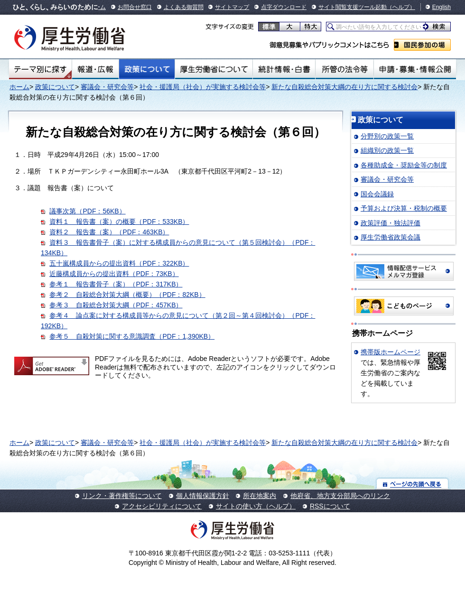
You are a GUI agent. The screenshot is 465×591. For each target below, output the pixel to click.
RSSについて (330, 506)
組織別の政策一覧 (387, 150)
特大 (310, 26)
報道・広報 (95, 69)
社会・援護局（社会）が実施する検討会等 (203, 87)
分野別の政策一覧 (387, 136)
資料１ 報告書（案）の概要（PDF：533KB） (119, 221)
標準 (269, 26)
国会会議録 (377, 194)
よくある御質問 (184, 7)
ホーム (19, 87)
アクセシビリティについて (162, 506)
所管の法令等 (344, 69)
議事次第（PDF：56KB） (87, 211)
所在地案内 (259, 495)
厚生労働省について (214, 69)
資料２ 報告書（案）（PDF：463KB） (109, 232)
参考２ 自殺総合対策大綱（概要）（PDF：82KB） (127, 294)
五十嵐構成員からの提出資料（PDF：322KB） (119, 263)
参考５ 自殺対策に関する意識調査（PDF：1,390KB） (131, 336)
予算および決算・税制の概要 (404, 208)
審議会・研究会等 (107, 87)
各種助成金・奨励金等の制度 (404, 165)
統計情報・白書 (284, 69)
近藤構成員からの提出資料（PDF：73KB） (113, 273)
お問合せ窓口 (135, 7)
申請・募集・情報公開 (415, 69)
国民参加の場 (422, 45)
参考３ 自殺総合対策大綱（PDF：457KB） (115, 305)
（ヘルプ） (401, 7)
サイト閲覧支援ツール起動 (352, 7)
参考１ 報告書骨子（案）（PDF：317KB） (115, 284)
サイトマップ (232, 7)
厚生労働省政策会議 (390, 237)
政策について (147, 69)
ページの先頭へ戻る (412, 483)
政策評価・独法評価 (390, 223)
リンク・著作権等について (122, 495)
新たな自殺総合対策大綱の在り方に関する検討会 (344, 87)
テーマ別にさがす (40, 69)
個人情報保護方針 (202, 495)
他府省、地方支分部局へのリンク (340, 495)
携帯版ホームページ (390, 352)
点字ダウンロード (284, 7)
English (441, 7)
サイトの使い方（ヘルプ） (256, 506)
